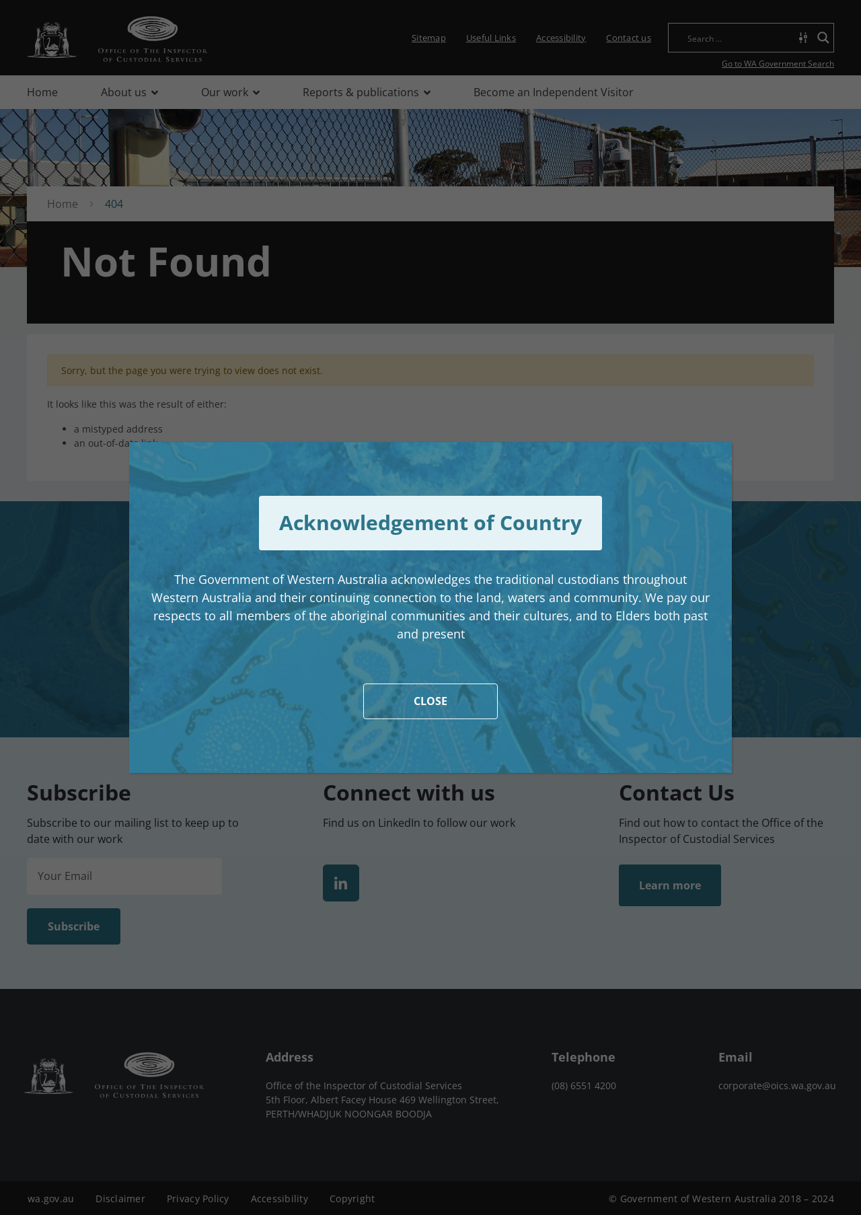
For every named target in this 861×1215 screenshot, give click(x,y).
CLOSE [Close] (430, 701)
